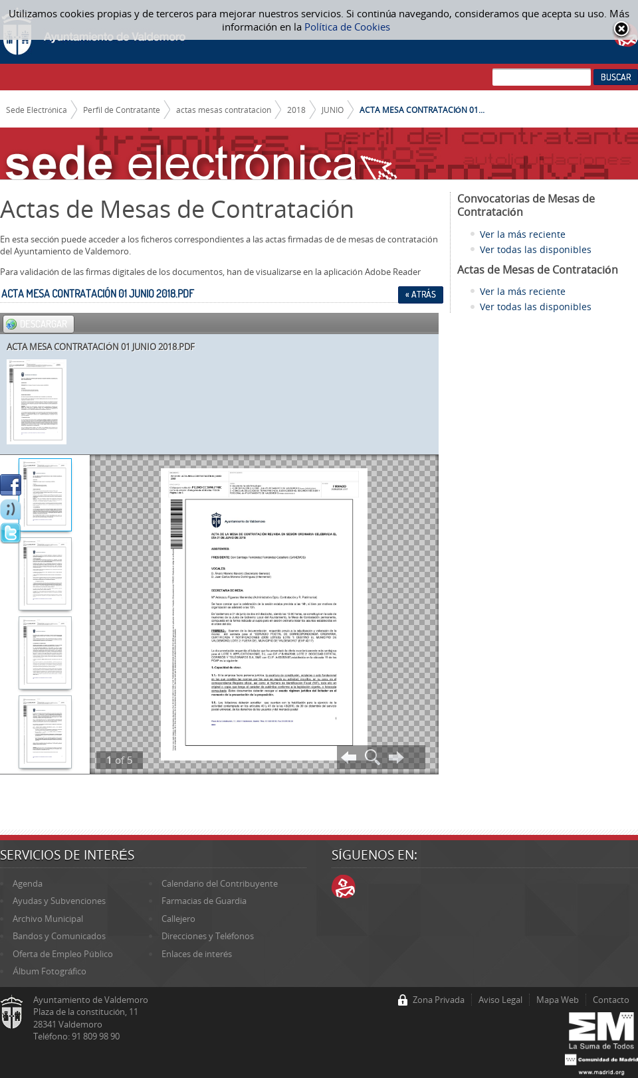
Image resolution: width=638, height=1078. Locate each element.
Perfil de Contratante (121, 109)
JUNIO (333, 109)
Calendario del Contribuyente (219, 883)
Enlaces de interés (196, 954)
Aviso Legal (500, 1000)
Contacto (611, 1000)
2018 (296, 109)
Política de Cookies (347, 26)
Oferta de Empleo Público (62, 954)
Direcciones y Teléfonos (207, 936)
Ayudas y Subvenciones (59, 901)
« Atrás (420, 294)
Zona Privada (439, 1000)
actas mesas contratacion (223, 109)
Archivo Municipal (48, 919)
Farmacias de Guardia (204, 901)
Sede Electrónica (37, 109)
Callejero (178, 919)
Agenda (28, 883)
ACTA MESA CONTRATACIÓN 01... (422, 109)
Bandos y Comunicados (59, 936)
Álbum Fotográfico (49, 971)
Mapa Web (557, 1000)
